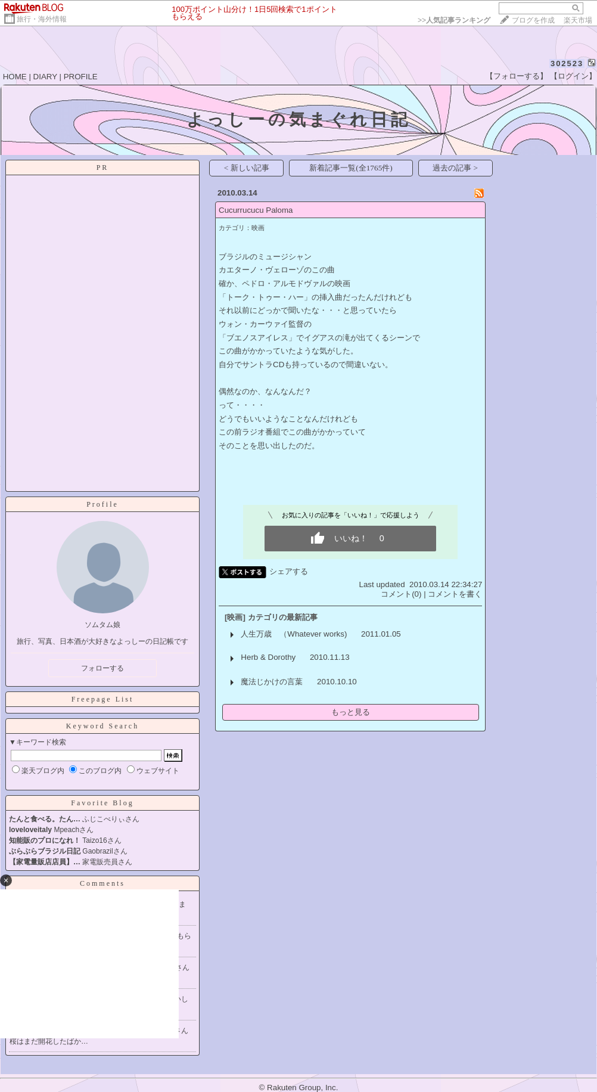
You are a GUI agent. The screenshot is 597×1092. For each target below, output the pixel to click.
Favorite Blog (102, 803)
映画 (258, 227)
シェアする (288, 571)
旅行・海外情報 (42, 19)
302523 (567, 63)
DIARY (45, 76)
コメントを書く (455, 594)
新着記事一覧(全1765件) (351, 167)
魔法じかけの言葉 (272, 681)
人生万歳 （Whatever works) (294, 633)
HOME (15, 76)
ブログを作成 (533, 20)
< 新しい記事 (246, 167)
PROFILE (81, 76)
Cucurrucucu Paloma (256, 210)
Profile (102, 504)
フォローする (102, 668)
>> (454, 20)
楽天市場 (578, 20)
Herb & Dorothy (268, 657)
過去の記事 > (455, 167)
